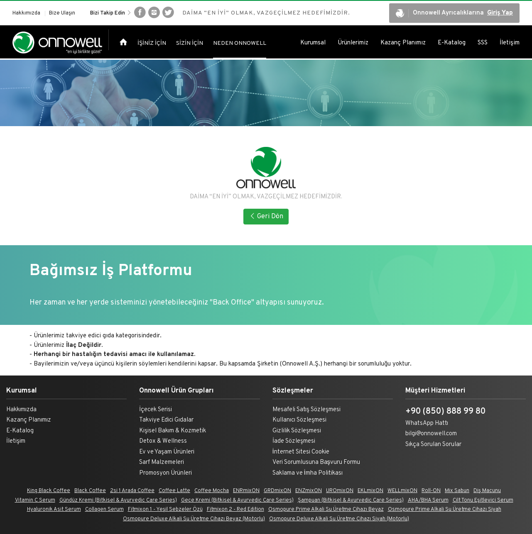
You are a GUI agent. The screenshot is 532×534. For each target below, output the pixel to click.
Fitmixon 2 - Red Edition (235, 509)
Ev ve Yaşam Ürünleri (166, 452)
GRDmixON (277, 491)
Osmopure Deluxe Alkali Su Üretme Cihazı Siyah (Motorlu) (339, 519)
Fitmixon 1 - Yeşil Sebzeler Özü (165, 509)
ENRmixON (246, 491)
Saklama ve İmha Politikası (307, 473)
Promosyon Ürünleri (165, 473)
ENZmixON (308, 491)
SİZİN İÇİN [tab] (189, 44)
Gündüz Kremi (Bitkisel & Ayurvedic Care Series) (118, 500)
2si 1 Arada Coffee (132, 491)
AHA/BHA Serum (428, 500)
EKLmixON (370, 491)
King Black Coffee (48, 491)
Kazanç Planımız (403, 44)
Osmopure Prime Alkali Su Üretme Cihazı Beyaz (326, 509)
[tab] (123, 44)
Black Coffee (90, 491)
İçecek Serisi (155, 410)
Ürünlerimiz (353, 44)
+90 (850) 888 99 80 (445, 411)
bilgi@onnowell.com (431, 434)
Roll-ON (431, 491)
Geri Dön (266, 216)
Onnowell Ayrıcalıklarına (454, 14)
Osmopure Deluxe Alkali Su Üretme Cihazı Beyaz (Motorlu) (194, 519)
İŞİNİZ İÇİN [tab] (151, 44)
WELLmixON (402, 491)
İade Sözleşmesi (293, 441)
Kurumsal (313, 44)
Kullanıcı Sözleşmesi (299, 420)
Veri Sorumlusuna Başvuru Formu (316, 462)
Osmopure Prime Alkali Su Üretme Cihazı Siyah (444, 509)
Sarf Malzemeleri (161, 462)
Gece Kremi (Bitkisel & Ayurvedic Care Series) (237, 500)
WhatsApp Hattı (426, 423)
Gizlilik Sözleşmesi (296, 431)
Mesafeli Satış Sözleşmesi (306, 410)
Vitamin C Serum (35, 500)
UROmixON (339, 491)
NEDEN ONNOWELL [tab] (239, 44)
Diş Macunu (487, 491)
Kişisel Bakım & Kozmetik (172, 431)
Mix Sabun (457, 491)
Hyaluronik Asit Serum (54, 509)
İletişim (510, 44)
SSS (483, 44)
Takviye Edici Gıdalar (166, 420)
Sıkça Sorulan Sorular (433, 445)
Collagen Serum (104, 509)
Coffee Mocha (211, 491)
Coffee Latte (174, 491)
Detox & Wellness (163, 441)
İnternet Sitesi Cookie (300, 452)
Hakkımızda (26, 14)
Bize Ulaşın (62, 14)
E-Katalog (452, 44)
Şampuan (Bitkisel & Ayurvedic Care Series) (351, 500)
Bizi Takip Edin (111, 13)
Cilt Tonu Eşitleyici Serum (483, 500)
